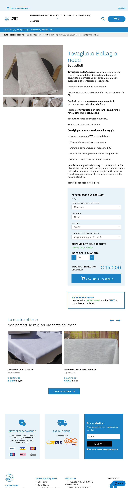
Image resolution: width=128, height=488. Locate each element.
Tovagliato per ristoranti (28, 30)
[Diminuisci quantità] (74, 257)
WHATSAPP (93, 300)
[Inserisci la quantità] (82, 257)
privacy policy (112, 449)
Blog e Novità (79, 15)
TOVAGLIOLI (48, 30)
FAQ (88, 15)
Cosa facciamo (37, 15)
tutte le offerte (64, 391)
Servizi (48, 15)
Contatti (34, 21)
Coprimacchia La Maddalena (80, 369)
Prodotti (57, 15)
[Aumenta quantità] (92, 257)
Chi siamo (42, 482)
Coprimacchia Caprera (20, 369)
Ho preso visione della (103, 449)
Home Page (9, 30)
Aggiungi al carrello (97, 278)
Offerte (67, 15)
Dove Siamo (43, 485)
